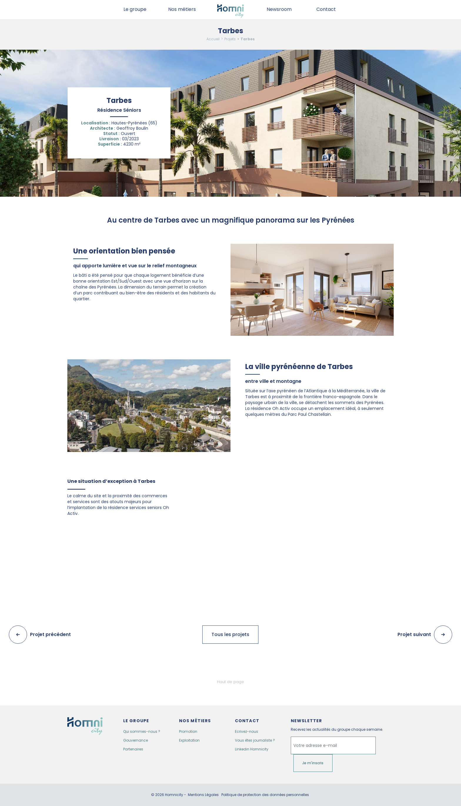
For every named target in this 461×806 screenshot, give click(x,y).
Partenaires (133, 749)
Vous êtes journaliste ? (255, 740)
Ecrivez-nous (246, 731)
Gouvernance (135, 740)
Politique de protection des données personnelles (265, 794)
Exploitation (189, 740)
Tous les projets (230, 634)
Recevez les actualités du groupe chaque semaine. (337, 729)
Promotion (188, 731)
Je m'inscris (312, 762)
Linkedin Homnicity (251, 749)
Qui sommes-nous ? (141, 731)
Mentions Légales (203, 794)
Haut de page (230, 682)
